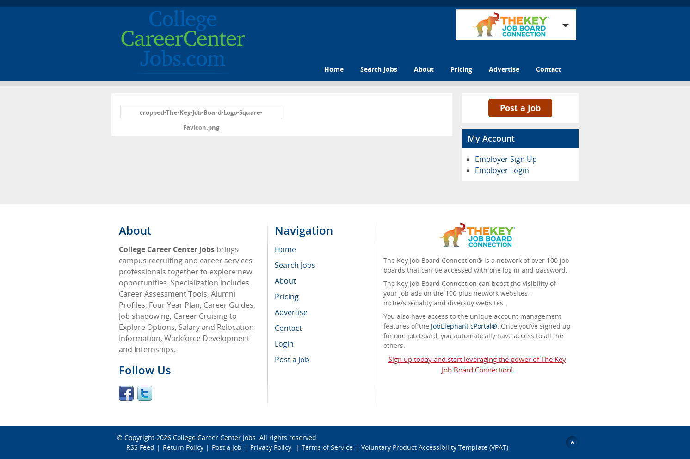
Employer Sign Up (506, 159)
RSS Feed (140, 447)
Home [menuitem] (285, 249)
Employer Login (502, 170)
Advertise (504, 69)
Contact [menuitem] (288, 328)
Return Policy (183, 447)
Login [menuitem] (284, 344)
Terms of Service (327, 447)
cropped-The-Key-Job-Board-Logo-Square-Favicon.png (201, 113)
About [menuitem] (285, 281)
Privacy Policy (271, 447)
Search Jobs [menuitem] (295, 265)
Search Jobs (378, 69)
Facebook (126, 393)
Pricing (461, 69)
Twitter (144, 393)
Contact (548, 69)
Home (334, 69)
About (424, 69)
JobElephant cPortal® (464, 326)
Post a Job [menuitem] (292, 359)
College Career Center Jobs (214, 437)
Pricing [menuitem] (287, 297)
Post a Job (520, 107)
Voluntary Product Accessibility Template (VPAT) (434, 447)
